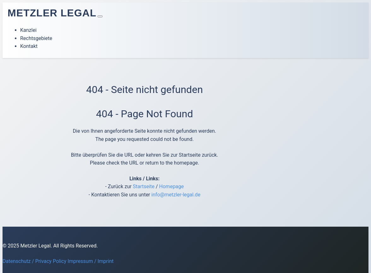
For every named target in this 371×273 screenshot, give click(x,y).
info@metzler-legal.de (175, 195)
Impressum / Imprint (91, 261)
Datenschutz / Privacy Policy (34, 261)
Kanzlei (28, 30)
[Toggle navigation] (100, 16)
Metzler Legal (52, 13)
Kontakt (29, 46)
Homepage (171, 186)
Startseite (144, 186)
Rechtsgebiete (36, 38)
